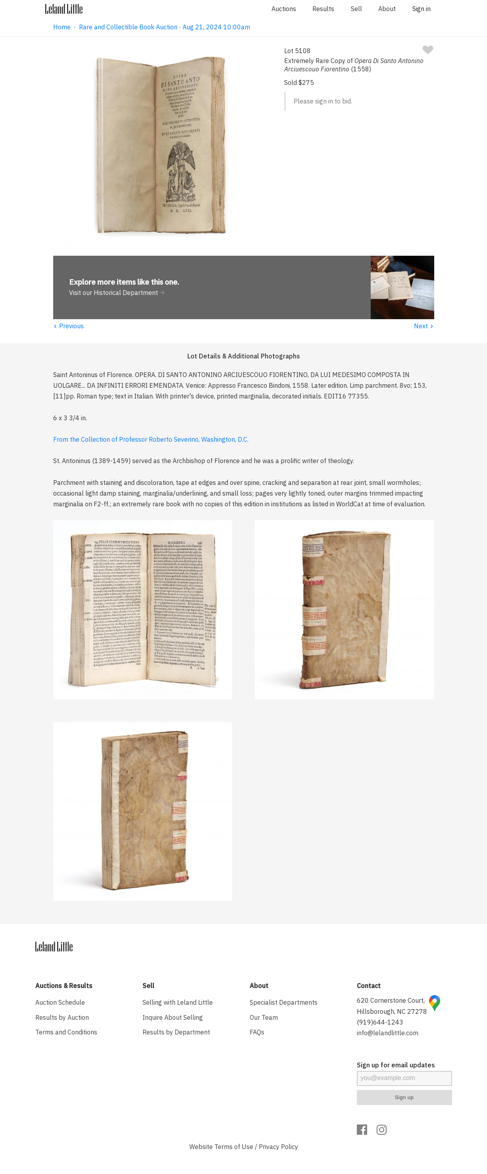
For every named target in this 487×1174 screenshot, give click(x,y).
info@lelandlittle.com (387, 1033)
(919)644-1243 (380, 1022)
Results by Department (176, 1032)
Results (323, 9)
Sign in (421, 9)
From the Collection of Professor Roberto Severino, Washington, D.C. (150, 439)
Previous (68, 326)
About (387, 9)
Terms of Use (233, 1147)
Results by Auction (62, 1017)
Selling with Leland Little (177, 1002)
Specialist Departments (284, 1002)
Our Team (264, 1017)
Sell (356, 9)
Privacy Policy (278, 1147)
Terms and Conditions (66, 1032)
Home (62, 27)
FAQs (257, 1032)
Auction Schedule (60, 1002)
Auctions (283, 9)
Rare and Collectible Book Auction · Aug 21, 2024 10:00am (164, 27)
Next (424, 326)
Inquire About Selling (172, 1017)
